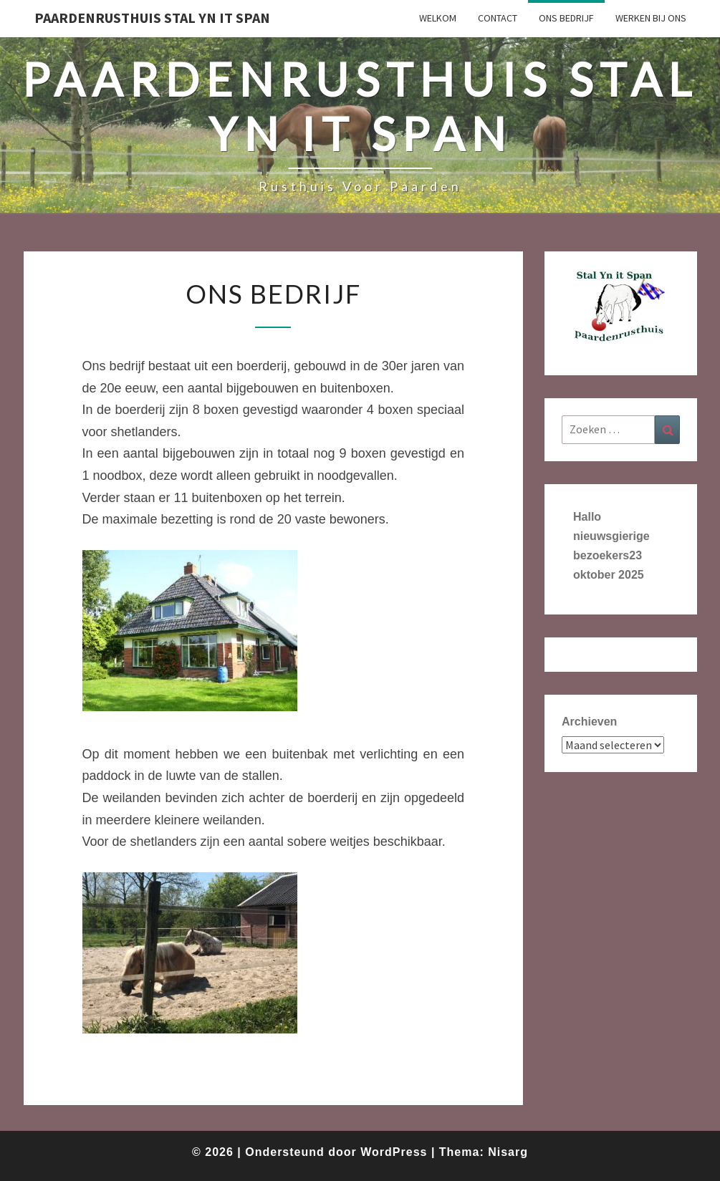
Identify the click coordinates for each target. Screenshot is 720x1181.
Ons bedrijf (566, 17)
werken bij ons (650, 17)
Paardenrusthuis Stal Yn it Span (152, 17)
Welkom (437, 17)
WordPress (393, 1152)
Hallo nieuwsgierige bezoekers (611, 536)
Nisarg (508, 1152)
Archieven (589, 721)
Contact (497, 17)
